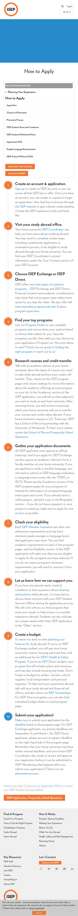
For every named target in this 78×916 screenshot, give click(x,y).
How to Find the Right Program (18, 823)
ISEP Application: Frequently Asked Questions (34, 797)
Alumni (42, 845)
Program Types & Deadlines (51, 818)
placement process (26, 773)
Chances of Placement (17, 112)
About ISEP (9, 884)
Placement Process (15, 120)
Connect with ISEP (16, 173)
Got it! (39, 913)
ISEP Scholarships (59, 693)
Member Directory (12, 866)
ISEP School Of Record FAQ (20, 156)
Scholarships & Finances (14, 827)
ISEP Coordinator (53, 229)
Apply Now (12, 105)
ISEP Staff (8, 861)
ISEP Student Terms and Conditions (23, 127)
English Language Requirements (21, 149)
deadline (20, 724)
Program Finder (35, 325)
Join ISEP (8, 870)
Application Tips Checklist (20, 166)
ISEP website (28, 206)
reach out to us (45, 351)
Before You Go (46, 827)
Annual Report (10, 879)
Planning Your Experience (20, 92)
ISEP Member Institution (37, 527)
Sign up (20, 189)
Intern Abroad (10, 836)
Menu (67, 11)
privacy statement (36, 908)
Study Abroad (10, 832)
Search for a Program (13, 818)
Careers (7, 875)
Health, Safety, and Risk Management (56, 836)
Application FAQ (51, 786)
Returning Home (46, 841)
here (36, 311)
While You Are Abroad (49, 832)
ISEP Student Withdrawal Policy (21, 134)
